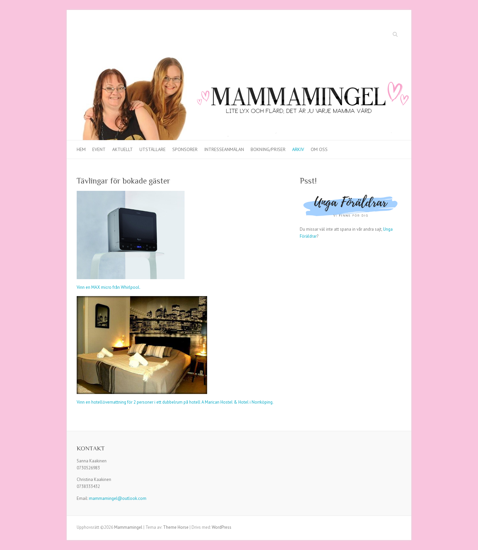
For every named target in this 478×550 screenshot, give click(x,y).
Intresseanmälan (224, 149)
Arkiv (298, 149)
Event (99, 149)
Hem (81, 149)
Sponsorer (185, 149)
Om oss (319, 149)
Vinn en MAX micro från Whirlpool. (108, 287)
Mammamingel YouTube (386, 35)
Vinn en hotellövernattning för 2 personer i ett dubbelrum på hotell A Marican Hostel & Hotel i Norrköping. (175, 402)
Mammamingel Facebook (376, 35)
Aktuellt (122, 149)
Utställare (152, 149)
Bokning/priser (268, 149)
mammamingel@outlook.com (117, 498)
